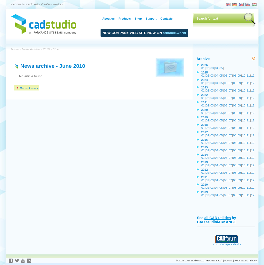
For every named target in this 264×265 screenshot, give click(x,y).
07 (230, 75)
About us (108, 18)
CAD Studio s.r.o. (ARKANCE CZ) (203, 260)
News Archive (31, 49)
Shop (138, 18)
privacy (253, 260)
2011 (204, 177)
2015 (204, 147)
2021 (204, 102)
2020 (204, 109)
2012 (204, 169)
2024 (204, 79)
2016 (204, 139)
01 (203, 68)
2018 (204, 124)
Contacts (166, 18)
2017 (204, 132)
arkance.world (174, 33)
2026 (204, 65)
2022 (204, 94)
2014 (204, 154)
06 (54, 49)
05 (221, 68)
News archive (37, 66)
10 (243, 75)
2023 (204, 87)
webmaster (241, 260)
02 (207, 68)
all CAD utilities (217, 218)
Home (15, 49)
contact (228, 260)
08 (234, 75)
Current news (26, 88)
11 (248, 75)
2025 (204, 72)
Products (125, 18)
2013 (204, 162)
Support (151, 18)
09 (239, 75)
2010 (46, 49)
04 (216, 68)
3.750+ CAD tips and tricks (226, 243)
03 (212, 68)
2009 (204, 192)
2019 (204, 117)
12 (252, 75)
